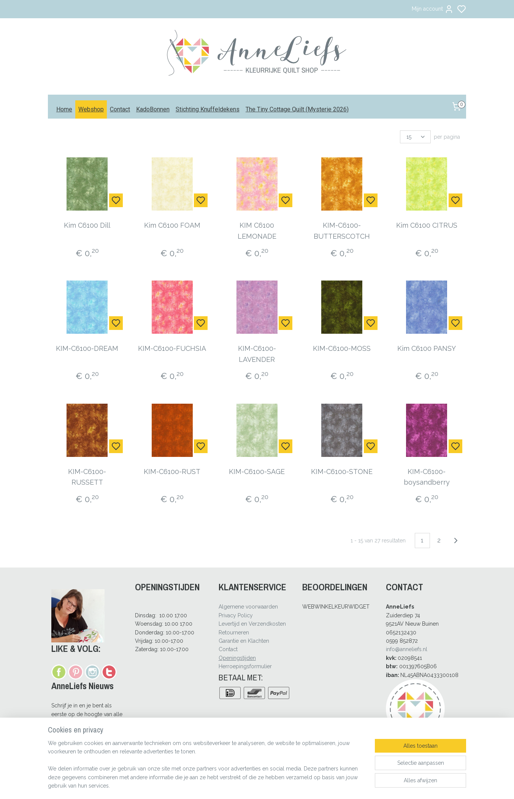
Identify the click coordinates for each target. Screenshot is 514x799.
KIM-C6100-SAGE (257, 472)
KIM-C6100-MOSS (342, 348)
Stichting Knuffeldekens (208, 109)
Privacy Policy (236, 615)
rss (292, 785)
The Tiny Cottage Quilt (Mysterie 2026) (297, 109)
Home (64, 109)
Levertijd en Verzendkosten (252, 624)
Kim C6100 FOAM (172, 225)
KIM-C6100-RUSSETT (87, 477)
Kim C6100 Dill (87, 225)
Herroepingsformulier (245, 666)
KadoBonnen (153, 109)
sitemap (278, 785)
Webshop (91, 109)
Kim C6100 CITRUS (426, 225)
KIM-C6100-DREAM (87, 348)
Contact (120, 109)
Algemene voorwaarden (248, 607)
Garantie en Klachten (244, 641)
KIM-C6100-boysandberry (427, 477)
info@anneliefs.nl (406, 649)
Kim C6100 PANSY (426, 348)
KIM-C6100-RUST (172, 472)
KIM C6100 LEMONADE (257, 230)
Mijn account (433, 9)
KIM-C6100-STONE (342, 472)
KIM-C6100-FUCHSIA (172, 348)
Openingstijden (237, 658)
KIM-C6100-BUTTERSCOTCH (342, 230)
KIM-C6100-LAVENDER (257, 353)
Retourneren (234, 632)
